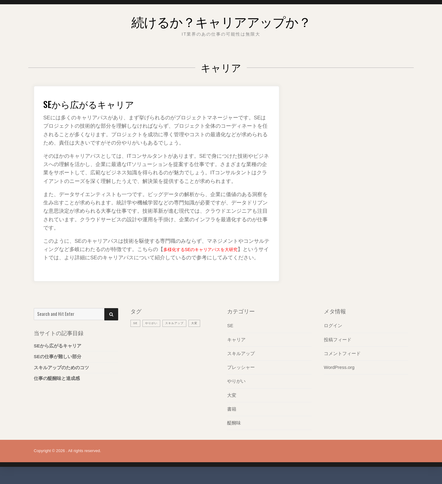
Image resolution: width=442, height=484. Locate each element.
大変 (231, 403)
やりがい (236, 389)
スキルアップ (241, 361)
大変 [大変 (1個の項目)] (202, 331)
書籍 (231, 417)
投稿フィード (337, 347)
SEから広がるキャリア (99, 103)
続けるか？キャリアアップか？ (221, 20)
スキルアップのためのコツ (61, 375)
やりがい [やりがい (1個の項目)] (153, 331)
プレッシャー (241, 375)
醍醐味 (234, 430)
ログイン (333, 334)
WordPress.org (339, 375)
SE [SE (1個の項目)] (135, 331)
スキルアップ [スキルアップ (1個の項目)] (180, 331)
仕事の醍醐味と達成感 (57, 386)
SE (230, 334)
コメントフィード (342, 361)
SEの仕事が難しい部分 (57, 365)
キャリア (236, 347)
